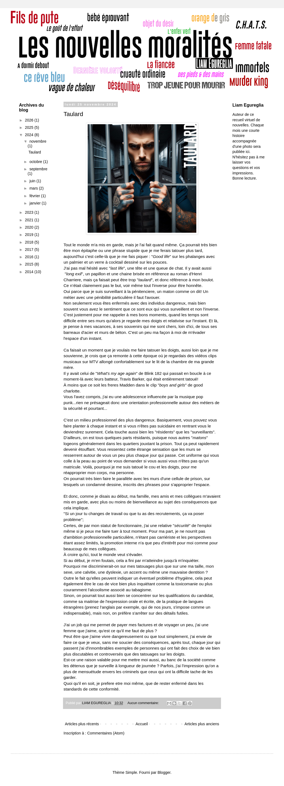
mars (34, 188)
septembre (38, 169)
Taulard (73, 114)
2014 (29, 272)
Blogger (163, 772)
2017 (29, 249)
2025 (29, 127)
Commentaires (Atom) (105, 733)
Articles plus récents (82, 724)
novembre (37, 141)
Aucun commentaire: (144, 703)
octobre (36, 161)
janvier (35, 203)
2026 (29, 120)
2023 (29, 212)
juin (32, 181)
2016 (29, 257)
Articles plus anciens (201, 724)
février (35, 196)
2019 (29, 234)
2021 (29, 220)
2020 (29, 227)
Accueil (141, 724)
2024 (29, 135)
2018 (29, 242)
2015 (29, 264)
